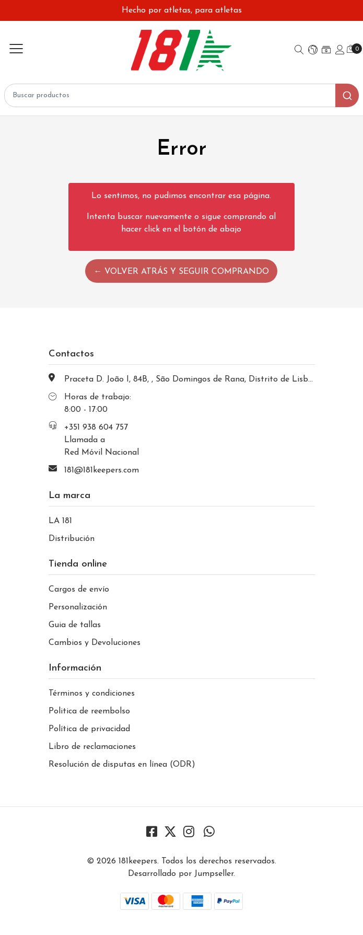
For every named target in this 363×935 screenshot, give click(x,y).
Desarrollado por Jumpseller (180, 874)
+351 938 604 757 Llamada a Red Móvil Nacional (101, 440)
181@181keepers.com (101, 470)
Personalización (78, 607)
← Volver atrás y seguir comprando (181, 272)
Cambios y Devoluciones (94, 643)
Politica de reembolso (89, 711)
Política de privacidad (89, 729)
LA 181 (60, 521)
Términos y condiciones (92, 693)
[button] (313, 51)
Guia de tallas (75, 625)
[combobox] (181, 95)
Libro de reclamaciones (92, 747)
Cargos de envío (79, 589)
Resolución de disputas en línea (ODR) (122, 764)
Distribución (72, 539)
